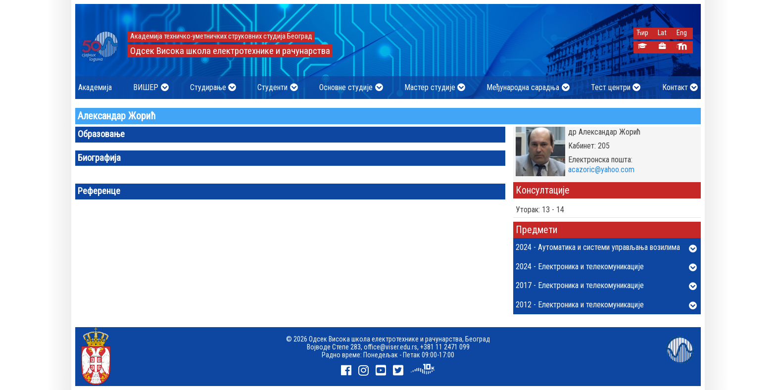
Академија (95, 87)
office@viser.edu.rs (390, 347)
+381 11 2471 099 (445, 347)
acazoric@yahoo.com (601, 169)
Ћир (642, 33)
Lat (662, 33)
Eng (682, 33)
